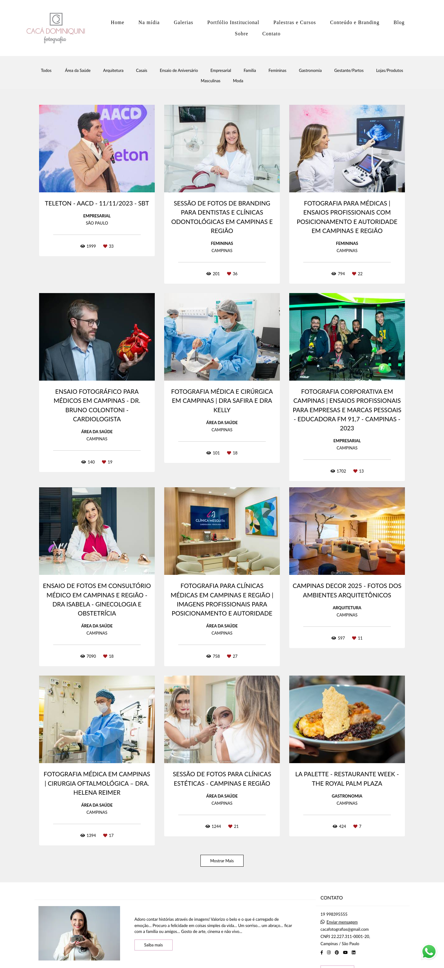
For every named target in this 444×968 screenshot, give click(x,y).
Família (250, 70)
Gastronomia (310, 70)
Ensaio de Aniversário (179, 70)
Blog (399, 22)
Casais (141, 70)
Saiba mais (153, 944)
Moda (238, 81)
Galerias (183, 22)
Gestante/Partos (349, 70)
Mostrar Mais (222, 860)
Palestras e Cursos (294, 22)
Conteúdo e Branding (355, 22)
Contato (271, 33)
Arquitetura (113, 70)
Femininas (277, 70)
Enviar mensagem (342, 922)
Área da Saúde (78, 70)
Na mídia (149, 22)
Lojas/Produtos (389, 70)
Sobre (241, 33)
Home (117, 22)
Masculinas (210, 81)
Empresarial (220, 70)
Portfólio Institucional (233, 22)
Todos (46, 70)
